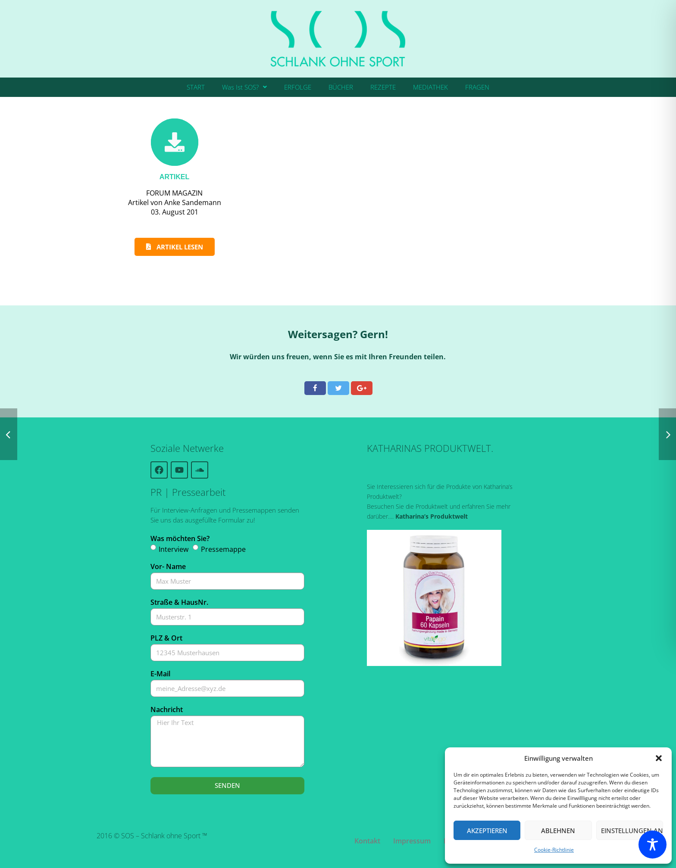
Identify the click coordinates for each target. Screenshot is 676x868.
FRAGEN (477, 87)
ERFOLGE (297, 87)
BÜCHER (341, 87)
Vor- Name (168, 566)
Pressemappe (223, 549)
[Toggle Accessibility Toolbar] (652, 844)
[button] (658, 758)
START (196, 87)
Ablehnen (558, 830)
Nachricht (166, 709)
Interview (173, 549)
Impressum (412, 841)
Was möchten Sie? (180, 538)
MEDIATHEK (430, 87)
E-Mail (160, 673)
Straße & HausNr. (179, 602)
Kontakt (367, 841)
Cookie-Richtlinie (554, 849)
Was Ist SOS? (244, 87)
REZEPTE (383, 87)
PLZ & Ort (166, 638)
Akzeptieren (487, 830)
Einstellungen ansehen (632, 830)
